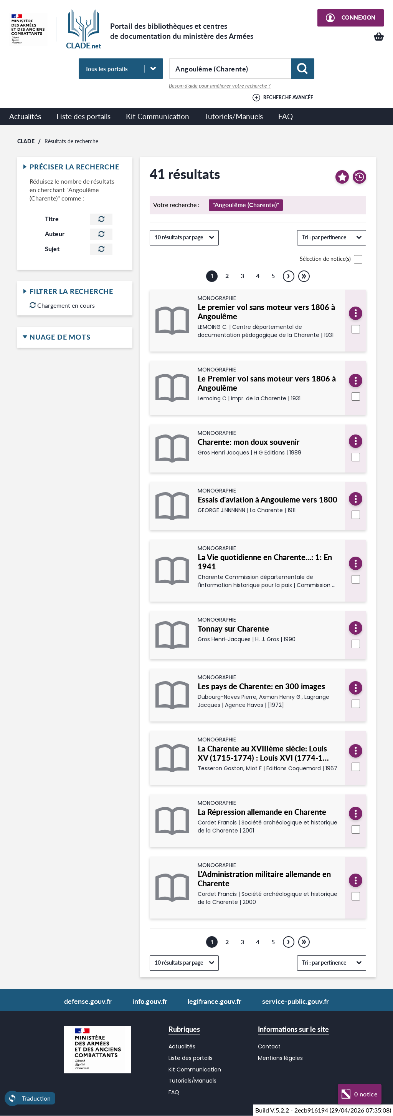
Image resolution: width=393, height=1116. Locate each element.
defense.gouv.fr (88, 1001)
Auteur (54, 234)
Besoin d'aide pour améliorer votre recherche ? (220, 86)
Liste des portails (83, 116)
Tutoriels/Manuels (234, 116)
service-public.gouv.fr (295, 1001)
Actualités (25, 116)
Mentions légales (280, 1058)
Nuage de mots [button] (75, 337)
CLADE (26, 141)
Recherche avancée (288, 97)
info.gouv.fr (149, 1001)
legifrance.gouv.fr (214, 1001)
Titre (52, 219)
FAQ (285, 116)
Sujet (52, 249)
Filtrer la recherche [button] (75, 291)
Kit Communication (157, 116)
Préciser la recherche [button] (75, 167)
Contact (269, 1046)
